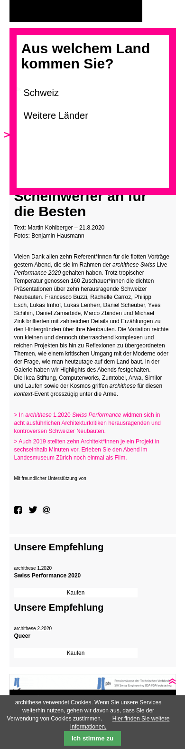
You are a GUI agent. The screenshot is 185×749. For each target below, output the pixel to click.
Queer (22, 636)
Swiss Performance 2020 (47, 575)
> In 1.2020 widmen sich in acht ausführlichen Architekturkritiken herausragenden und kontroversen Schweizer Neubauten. (87, 423)
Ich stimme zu (92, 738)
